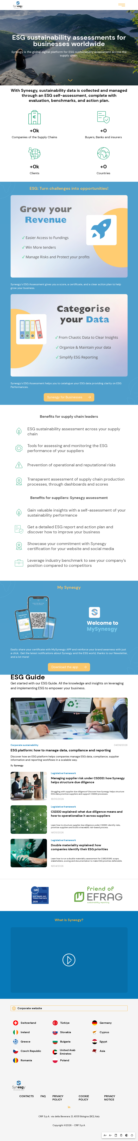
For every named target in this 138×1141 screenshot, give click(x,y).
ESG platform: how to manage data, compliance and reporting (61, 750)
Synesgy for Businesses (64, 397)
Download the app (64, 667)
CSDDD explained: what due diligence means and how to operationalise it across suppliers (87, 814)
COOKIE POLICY (84, 1098)
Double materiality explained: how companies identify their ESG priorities (80, 847)
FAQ (43, 1096)
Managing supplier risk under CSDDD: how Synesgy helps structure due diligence (88, 780)
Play (69, 960)
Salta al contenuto (70, 80)
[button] (105, 1135)
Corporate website (29, 1008)
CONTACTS (26, 1096)
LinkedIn (69, 1107)
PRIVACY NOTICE (109, 1098)
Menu (121, 5)
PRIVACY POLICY (57, 1098)
